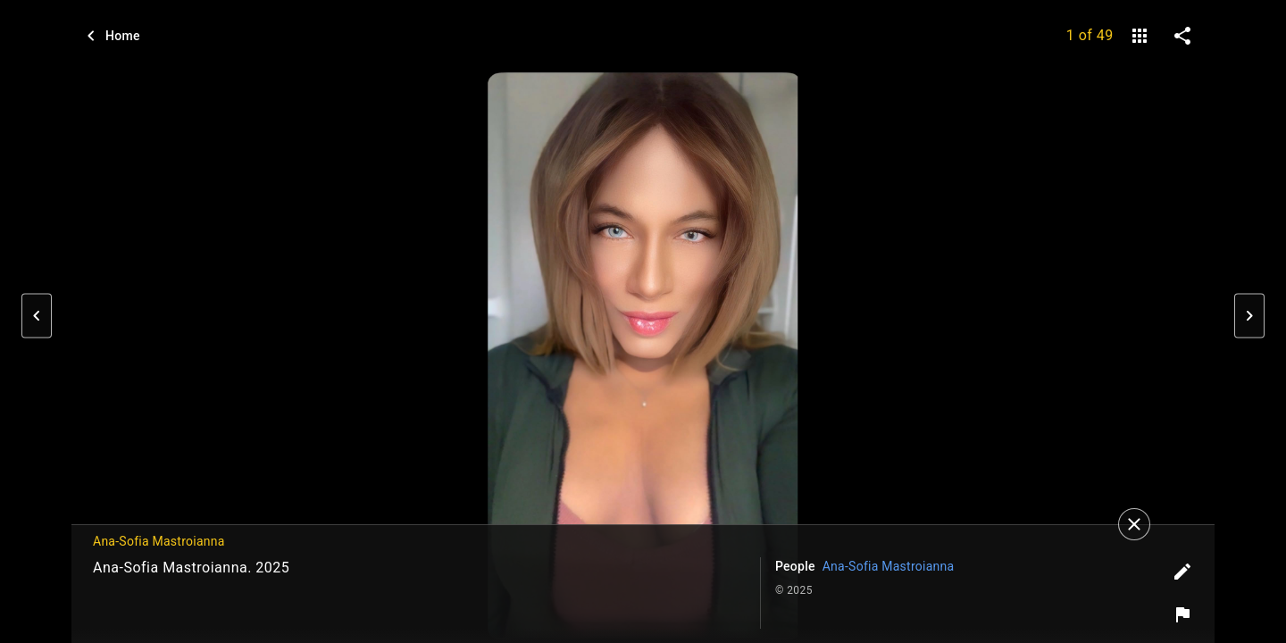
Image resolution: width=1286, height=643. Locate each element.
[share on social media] (1182, 35)
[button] (36, 316)
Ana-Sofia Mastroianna (889, 566)
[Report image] (1182, 614)
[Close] (1134, 524)
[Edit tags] (1182, 571)
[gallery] (1139, 35)
